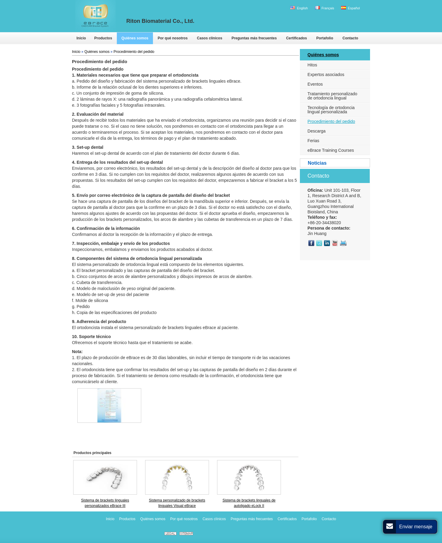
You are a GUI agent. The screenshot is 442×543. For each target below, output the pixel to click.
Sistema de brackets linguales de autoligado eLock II (249, 503)
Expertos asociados (325, 74)
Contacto (318, 176)
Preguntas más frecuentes (252, 519)
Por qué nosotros (184, 519)
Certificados (287, 519)
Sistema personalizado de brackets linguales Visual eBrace (177, 503)
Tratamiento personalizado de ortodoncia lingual (332, 95)
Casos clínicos (214, 519)
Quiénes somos (96, 52)
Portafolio (309, 519)
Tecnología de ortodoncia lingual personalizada (330, 109)
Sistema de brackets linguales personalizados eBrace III (105, 503)
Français (324, 8)
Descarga (316, 131)
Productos (127, 519)
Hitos (312, 65)
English (299, 8)
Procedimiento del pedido (134, 52)
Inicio (76, 52)
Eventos (315, 84)
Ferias (313, 140)
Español (350, 8)
